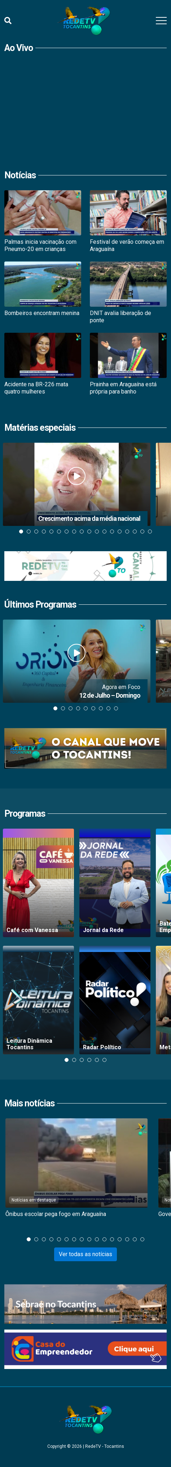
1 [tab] (21, 531)
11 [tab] (97, 531)
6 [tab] (59, 531)
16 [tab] (135, 531)
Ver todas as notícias (85, 1254)
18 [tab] (150, 531)
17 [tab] (142, 531)
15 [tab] (127, 531)
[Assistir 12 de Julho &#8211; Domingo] (76, 661)
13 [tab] (112, 531)
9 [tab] (82, 531)
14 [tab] (120, 531)
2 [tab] (29, 531)
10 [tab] (89, 531)
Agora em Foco (121, 687)
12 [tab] (104, 531)
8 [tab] (74, 531)
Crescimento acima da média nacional (89, 518)
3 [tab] (36, 531)
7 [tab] (67, 531)
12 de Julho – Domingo (109, 695)
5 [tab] (51, 531)
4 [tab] (44, 531)
